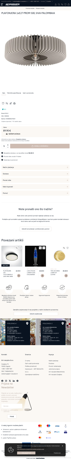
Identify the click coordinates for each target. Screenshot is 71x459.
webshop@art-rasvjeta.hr (20, 1)
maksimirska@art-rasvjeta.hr (51, 332)
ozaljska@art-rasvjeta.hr (14, 332)
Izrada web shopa (31, 457)
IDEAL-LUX (53, 269)
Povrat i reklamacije (55, 365)
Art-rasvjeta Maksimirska (57, 371)
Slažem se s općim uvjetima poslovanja (11, 410)
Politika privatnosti (31, 365)
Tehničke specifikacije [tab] (14, 93)
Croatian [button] (49, 1)
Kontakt (43, 1)
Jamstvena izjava (54, 368)
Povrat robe (7, 180)
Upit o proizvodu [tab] (28, 93)
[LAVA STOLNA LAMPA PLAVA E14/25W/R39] (42, 275)
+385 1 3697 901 (34, 1)
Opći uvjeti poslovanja (32, 363)
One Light (5, 269)
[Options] (57, 453)
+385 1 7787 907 (48, 331)
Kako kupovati (8, 186)
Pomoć (5, 193)
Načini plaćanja (8, 167)
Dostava (6, 174)
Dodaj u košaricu (40, 146)
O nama (27, 360)
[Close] (26, 453)
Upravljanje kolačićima (32, 374)
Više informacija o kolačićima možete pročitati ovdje (30, 449)
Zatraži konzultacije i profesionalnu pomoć (35, 229)
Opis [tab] (3, 93)
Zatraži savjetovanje (36, 313)
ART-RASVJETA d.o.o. (32, 269)
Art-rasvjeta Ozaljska (55, 374)
